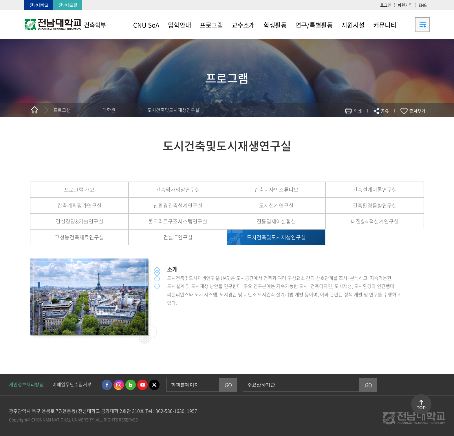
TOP (421, 407)
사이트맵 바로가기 (415, 24)
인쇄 (358, 111)
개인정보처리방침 (26, 384)
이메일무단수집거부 (71, 384)
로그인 (385, 5)
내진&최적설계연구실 (375, 221)
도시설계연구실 (276, 205)
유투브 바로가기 (142, 385)
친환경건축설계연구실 (177, 205)
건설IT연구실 (178, 237)
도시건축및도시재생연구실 (173, 109)
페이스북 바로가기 (107, 385)
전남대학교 (39, 5)
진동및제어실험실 (276, 221)
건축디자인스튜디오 (276, 189)
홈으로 (34, 110)
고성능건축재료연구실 (79, 237)
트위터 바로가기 (154, 385)
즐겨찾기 (417, 111)
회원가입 (405, 5)
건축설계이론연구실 (375, 189)
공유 (385, 111)
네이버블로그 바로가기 (130, 385)
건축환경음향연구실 (375, 205)
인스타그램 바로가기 (119, 385)
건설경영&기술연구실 (79, 221)
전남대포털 (67, 5)
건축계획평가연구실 (79, 205)
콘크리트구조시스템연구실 (177, 221)
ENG (423, 5)
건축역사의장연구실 (178, 189)
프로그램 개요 (79, 189)
